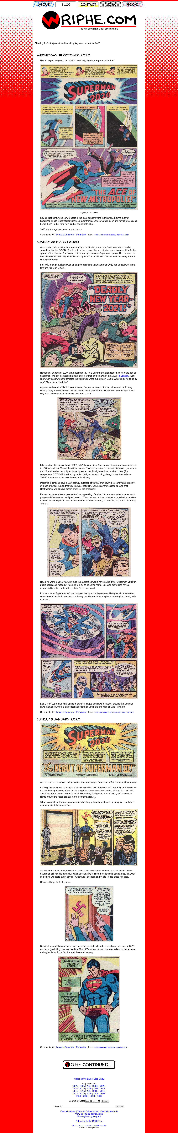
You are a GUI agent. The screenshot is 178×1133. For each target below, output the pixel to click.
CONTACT (89, 1126)
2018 (95, 1088)
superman (113, 235)
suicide (106, 235)
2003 (99, 1096)
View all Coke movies (87, 1112)
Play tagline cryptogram (89, 1117)
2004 (92, 1096)
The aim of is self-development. (98, 29)
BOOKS (104, 1126)
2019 (89, 1088)
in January (124, 376)
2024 (89, 1086)
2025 (82, 1086)
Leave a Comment (65, 235)
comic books (98, 235)
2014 (89, 1091)
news (112, 712)
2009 (89, 1093)
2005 (85, 1096)
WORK (96, 1126)
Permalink (81, 235)
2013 (95, 1091)
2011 (75, 1093)
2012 (102, 1091)
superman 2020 (122, 235)
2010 (82, 1093)
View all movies (68, 1112)
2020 (82, 1088)
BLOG (81, 1126)
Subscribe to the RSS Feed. (89, 1121)
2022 (102, 1086)
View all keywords (109, 1112)
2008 (95, 1093)
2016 (75, 1091)
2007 (102, 1093)
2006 (78, 1096)
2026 (75, 1086)
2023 (95, 1086)
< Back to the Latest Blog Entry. (88, 1079)
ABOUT (74, 1126)
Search (105, 1101)
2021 (75, 1088)
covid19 (106, 712)
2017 (102, 1088)
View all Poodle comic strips (89, 1114)
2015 (82, 1091)
